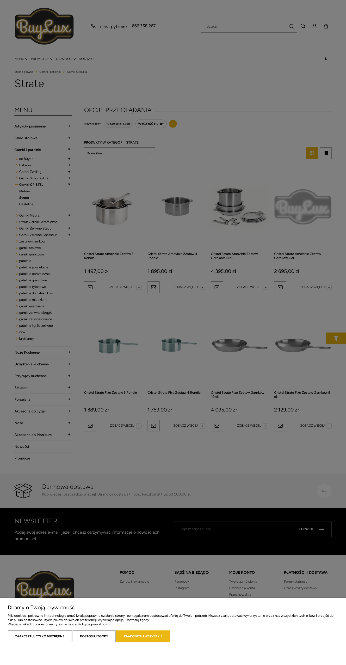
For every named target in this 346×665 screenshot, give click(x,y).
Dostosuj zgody (94, 636)
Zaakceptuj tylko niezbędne (39, 636)
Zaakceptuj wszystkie (143, 636)
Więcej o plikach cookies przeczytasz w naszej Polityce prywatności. (59, 624)
